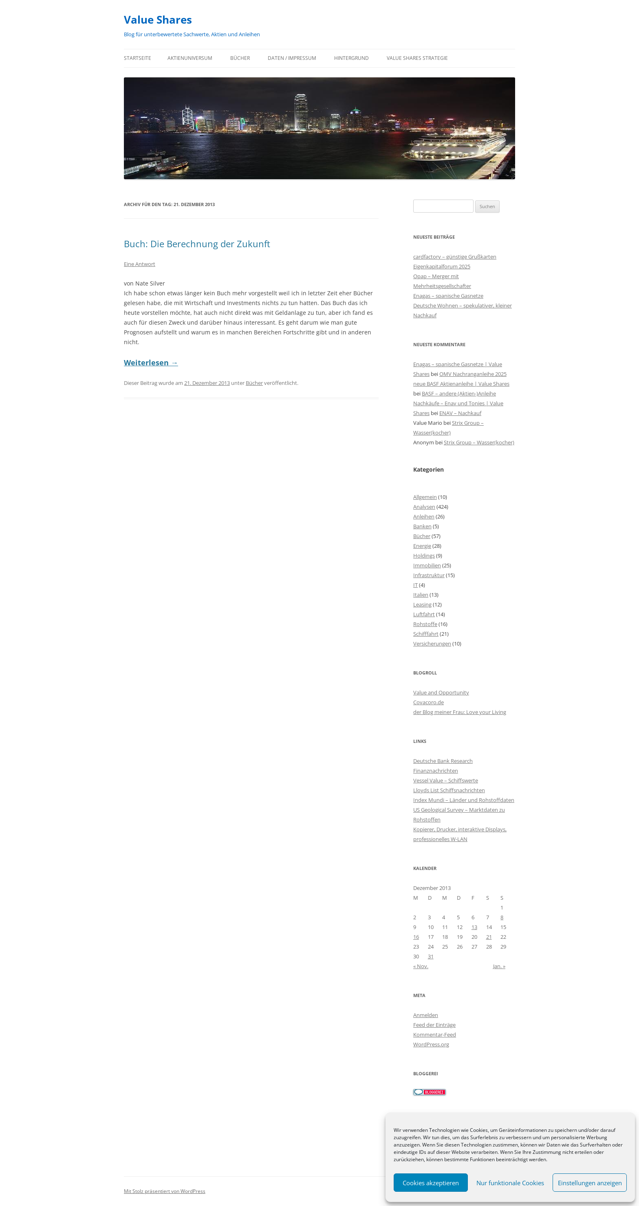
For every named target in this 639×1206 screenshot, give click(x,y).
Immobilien (427, 565)
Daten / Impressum (292, 58)
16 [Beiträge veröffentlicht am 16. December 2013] (416, 936)
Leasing (422, 604)
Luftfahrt (424, 614)
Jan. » (499, 966)
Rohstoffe (425, 624)
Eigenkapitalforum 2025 (441, 266)
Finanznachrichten (435, 770)
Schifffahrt (425, 633)
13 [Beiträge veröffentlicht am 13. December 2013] (474, 927)
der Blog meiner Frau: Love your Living (459, 712)
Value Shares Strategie (417, 58)
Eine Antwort (139, 264)
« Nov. (420, 966)
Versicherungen (432, 643)
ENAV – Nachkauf (460, 413)
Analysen (424, 506)
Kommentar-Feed (434, 1034)
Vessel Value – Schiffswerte (445, 780)
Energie (422, 545)
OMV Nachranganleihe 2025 (473, 374)
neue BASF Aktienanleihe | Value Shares (461, 383)
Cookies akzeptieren (431, 1183)
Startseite (137, 58)
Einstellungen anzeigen (590, 1183)
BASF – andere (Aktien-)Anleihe (459, 393)
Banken (422, 526)
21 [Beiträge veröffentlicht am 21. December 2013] (489, 936)
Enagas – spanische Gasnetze (448, 295)
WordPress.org (431, 1044)
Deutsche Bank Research (443, 760)
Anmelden (425, 1015)
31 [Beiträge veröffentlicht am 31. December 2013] (431, 956)
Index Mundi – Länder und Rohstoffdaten (463, 800)
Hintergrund (351, 58)
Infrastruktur (429, 575)
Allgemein (425, 497)
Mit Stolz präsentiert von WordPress (164, 1191)
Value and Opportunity (441, 692)
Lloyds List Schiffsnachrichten (449, 790)
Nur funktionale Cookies (510, 1183)
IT (415, 585)
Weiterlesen (151, 362)
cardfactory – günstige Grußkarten (454, 256)
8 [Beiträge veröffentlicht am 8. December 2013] (501, 917)
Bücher (240, 58)
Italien (420, 594)
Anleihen (423, 516)
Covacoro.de (428, 702)
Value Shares (158, 19)
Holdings (424, 555)
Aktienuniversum (189, 58)
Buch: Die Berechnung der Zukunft (197, 243)
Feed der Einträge (434, 1024)
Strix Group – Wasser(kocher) (479, 442)
